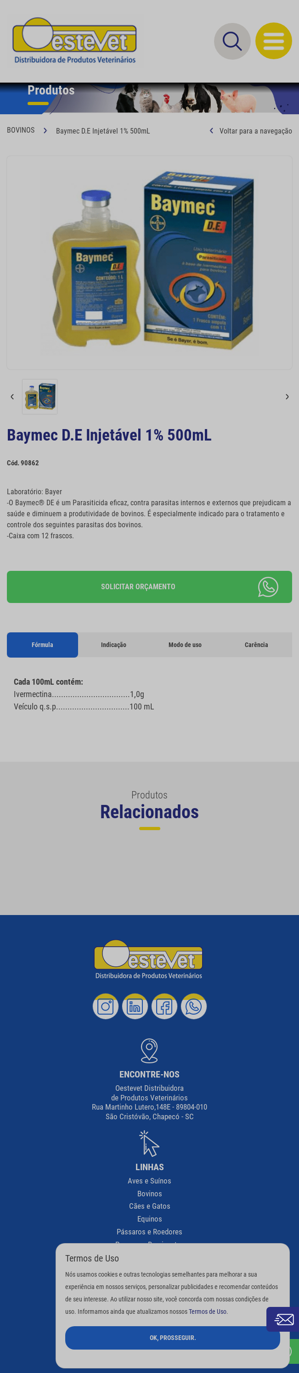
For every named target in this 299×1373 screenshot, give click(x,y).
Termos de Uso (207, 1312)
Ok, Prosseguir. (173, 1337)
